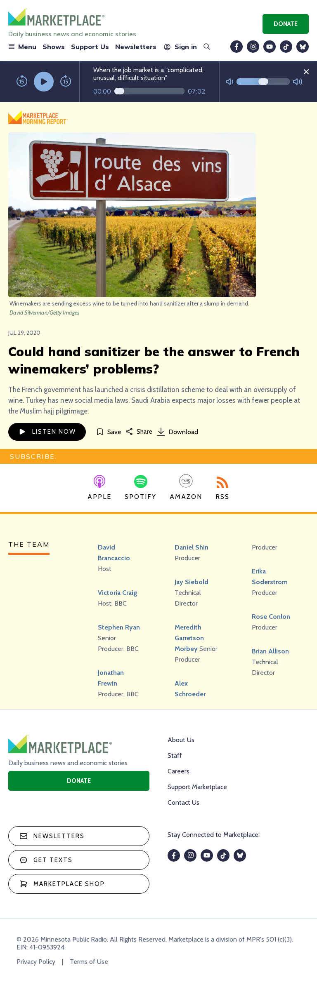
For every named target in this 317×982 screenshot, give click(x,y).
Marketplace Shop (62, 884)
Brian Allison (270, 651)
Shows (54, 46)
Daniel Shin (191, 547)
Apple (99, 487)
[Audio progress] (149, 91)
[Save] (108, 432)
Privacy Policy (36, 962)
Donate (286, 24)
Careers (178, 771)
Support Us (90, 46)
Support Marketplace (197, 787)
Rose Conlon (271, 616)
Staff (175, 755)
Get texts (46, 860)
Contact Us (183, 802)
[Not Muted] (229, 81)
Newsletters (135, 46)
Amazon (186, 487)
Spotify (140, 487)
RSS (222, 488)
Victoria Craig (117, 593)
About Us (181, 740)
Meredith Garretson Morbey (189, 638)
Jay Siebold (191, 582)
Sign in (180, 46)
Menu (22, 46)
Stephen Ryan (119, 627)
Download (177, 432)
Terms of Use (89, 962)
